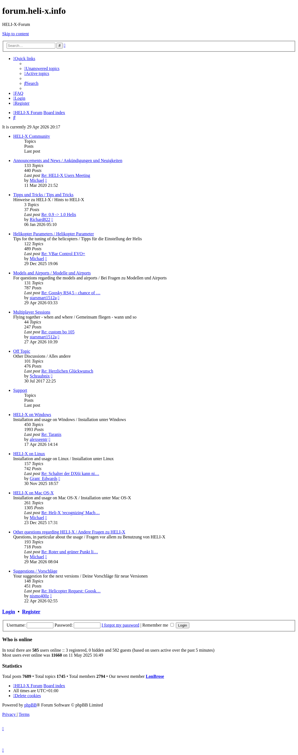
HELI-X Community (31, 136)
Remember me (158, 625)
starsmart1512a (43, 297)
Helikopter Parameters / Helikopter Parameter (53, 233)
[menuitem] (41, 68)
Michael (37, 180)
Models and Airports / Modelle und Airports (52, 273)
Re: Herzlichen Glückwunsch (67, 371)
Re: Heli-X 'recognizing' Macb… (70, 512)
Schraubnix (40, 376)
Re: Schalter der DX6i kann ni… (70, 473)
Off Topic (21, 351)
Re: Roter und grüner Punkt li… (69, 551)
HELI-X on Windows (32, 414)
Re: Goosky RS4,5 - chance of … (70, 292)
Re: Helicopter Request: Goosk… (71, 591)
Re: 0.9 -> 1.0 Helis (58, 214)
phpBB (30, 705)
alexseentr (39, 439)
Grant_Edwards (43, 478)
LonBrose (155, 676)
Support (20, 390)
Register (31, 611)
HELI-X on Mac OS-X (33, 492)
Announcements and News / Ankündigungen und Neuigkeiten (67, 160)
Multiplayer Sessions (31, 312)
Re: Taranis (51, 434)
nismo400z (39, 596)
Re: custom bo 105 (57, 332)
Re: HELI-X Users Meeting (65, 175)
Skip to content (15, 33)
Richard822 (40, 219)
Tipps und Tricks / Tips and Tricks (43, 194)
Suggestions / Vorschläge (35, 571)
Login (8, 611)
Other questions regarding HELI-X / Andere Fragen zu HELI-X (69, 532)
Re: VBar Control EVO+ (63, 253)
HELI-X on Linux (29, 453)
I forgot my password (120, 625)
